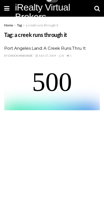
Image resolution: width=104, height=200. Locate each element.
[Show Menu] (6, 8)
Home (8, 25)
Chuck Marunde (20, 55)
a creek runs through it (42, 25)
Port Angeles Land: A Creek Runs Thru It (44, 48)
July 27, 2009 (45, 55)
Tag (19, 25)
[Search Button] (97, 8)
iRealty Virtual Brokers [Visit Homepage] (42, 11)
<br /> (52, 89)
